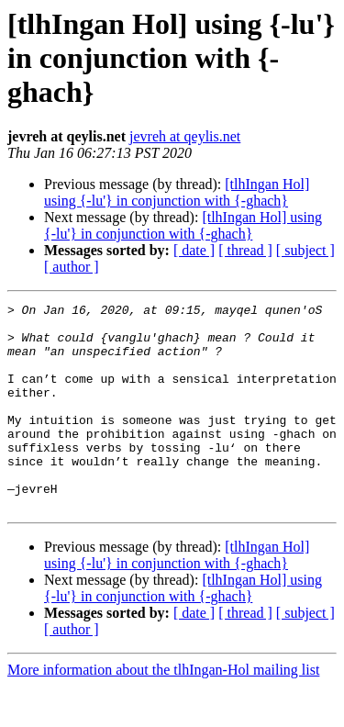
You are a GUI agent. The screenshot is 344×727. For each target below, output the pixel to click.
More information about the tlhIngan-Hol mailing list (163, 711)
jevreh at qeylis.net (184, 136)
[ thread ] (245, 250)
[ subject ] (305, 250)
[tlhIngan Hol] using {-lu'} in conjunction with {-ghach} (176, 192)
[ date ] (194, 250)
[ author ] (71, 266)
